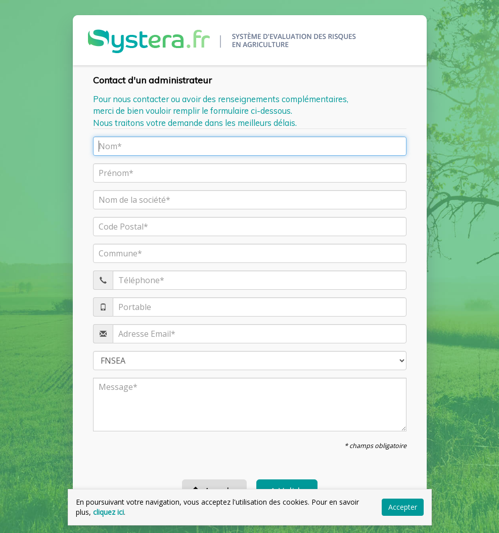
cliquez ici (108, 512)
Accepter (402, 507)
